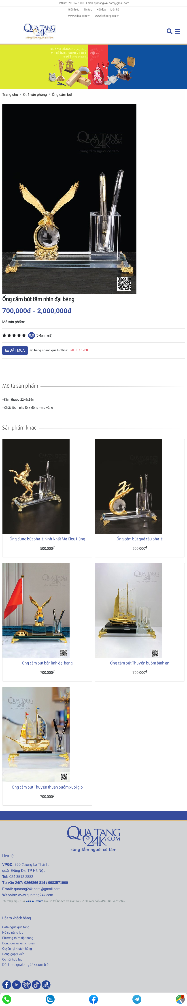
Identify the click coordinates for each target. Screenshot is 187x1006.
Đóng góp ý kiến (13, 954)
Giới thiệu (73, 9)
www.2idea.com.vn (79, 15)
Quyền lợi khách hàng (17, 948)
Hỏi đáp (101, 9)
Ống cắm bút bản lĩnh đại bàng (47, 662)
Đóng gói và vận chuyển (18, 943)
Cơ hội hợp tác (12, 959)
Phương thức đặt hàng (17, 938)
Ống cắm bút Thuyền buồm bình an (139, 662)
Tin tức (88, 9)
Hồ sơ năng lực (12, 932)
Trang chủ (10, 94)
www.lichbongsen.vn (107, 15)
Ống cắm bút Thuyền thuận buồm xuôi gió (47, 786)
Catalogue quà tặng (15, 927)
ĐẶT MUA (15, 350)
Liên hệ (114, 9)
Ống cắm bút (62, 94)
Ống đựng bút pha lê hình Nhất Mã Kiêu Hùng (47, 538)
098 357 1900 (78, 350)
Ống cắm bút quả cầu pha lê (140, 538)
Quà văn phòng (35, 94)
